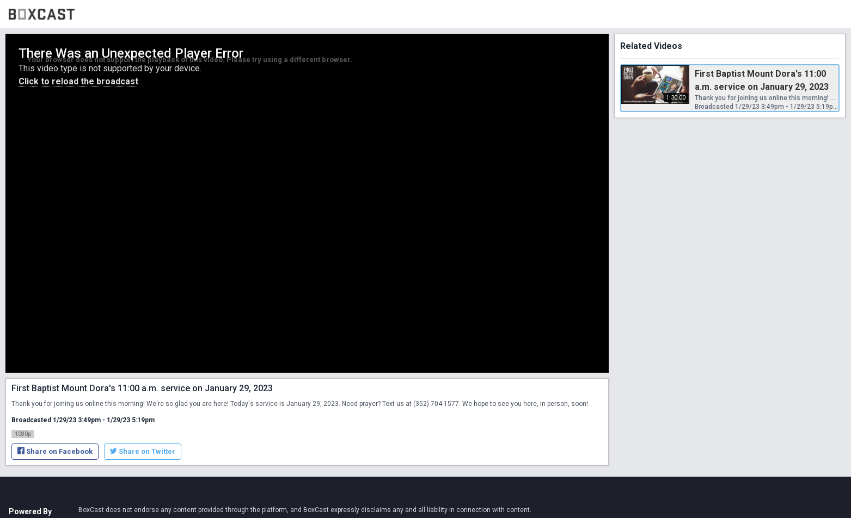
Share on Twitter (142, 451)
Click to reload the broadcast (78, 81)
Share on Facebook (55, 451)
